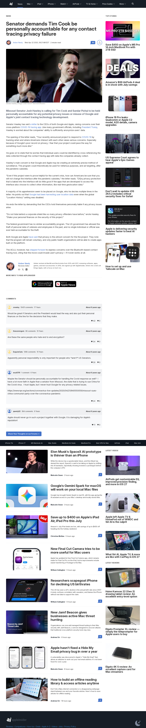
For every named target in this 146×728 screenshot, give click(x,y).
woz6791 (17, 373)
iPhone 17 (22, 443)
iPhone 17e (9, 443)
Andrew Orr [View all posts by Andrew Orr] (55, 637)
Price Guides (108, 4)
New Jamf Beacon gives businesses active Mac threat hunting (73, 616)
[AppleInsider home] (11, 4)
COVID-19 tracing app (31, 127)
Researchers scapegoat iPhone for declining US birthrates (74, 582)
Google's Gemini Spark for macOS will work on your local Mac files (76, 487)
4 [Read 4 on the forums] (100, 601)
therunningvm (19, 331)
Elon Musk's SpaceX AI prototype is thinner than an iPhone (76, 453)
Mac (30, 4)
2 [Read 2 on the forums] (100, 668)
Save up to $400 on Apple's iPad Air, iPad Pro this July (75, 519)
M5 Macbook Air (37, 443)
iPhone (52, 4)
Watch (64, 4)
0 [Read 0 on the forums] (100, 535)
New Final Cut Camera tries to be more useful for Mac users (75, 550)
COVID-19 (86, 137)
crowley (16, 307)
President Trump (89, 127)
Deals (38, 726)
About (93, 307)
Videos (54, 726)
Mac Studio (52, 443)
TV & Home (92, 4)
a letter (33, 124)
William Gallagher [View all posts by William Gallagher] (58, 570)
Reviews (9, 726)
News (20, 4)
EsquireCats (18, 352)
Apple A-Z (46, 726)
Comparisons (20, 726)
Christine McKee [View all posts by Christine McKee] (57, 536)
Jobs (61, 726)
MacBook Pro (86, 443)
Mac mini (137, 443)
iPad (40, 4)
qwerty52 (17, 411)
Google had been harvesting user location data (51, 194)
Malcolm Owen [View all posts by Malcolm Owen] (57, 475)
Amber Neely (18, 42)
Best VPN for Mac (102, 443)
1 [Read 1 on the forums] (100, 475)
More (122, 4)
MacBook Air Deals (69, 443)
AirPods (77, 4)
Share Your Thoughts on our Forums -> (23, 434)
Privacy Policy (70, 726)
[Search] (132, 4)
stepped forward (37, 250)
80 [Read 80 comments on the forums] (93, 42)
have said (33, 237)
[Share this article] (99, 42)
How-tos (30, 726)
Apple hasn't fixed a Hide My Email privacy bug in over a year (74, 649)
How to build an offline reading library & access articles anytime (75, 681)
